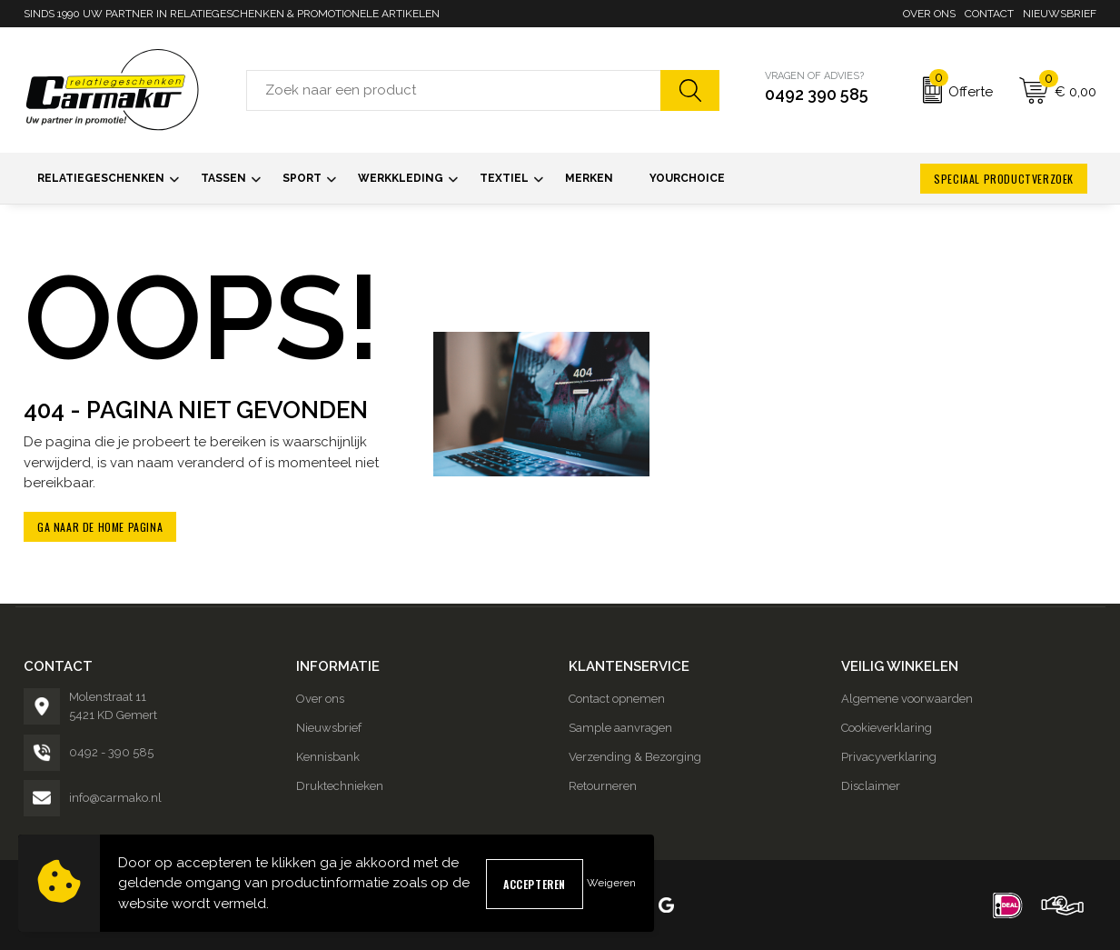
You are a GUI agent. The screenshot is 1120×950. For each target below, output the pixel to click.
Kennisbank (328, 757)
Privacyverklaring (889, 757)
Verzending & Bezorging (635, 757)
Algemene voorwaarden (907, 698)
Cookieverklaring (886, 728)
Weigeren (611, 882)
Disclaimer (870, 786)
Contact (989, 13)
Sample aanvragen (620, 728)
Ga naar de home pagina (100, 527)
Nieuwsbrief (1059, 13)
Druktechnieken (339, 786)
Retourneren (603, 786)
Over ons (929, 13)
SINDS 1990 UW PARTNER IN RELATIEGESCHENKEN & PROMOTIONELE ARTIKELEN (232, 13)
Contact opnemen (617, 698)
